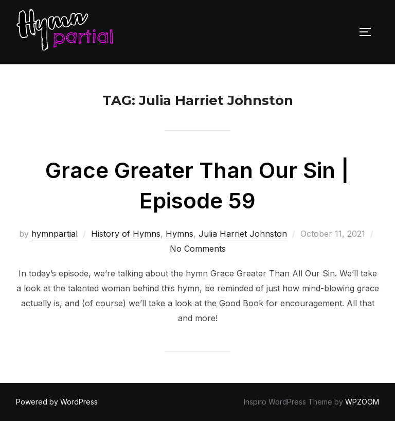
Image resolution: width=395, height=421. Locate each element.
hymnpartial (54, 234)
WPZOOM (362, 401)
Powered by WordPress (57, 401)
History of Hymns (125, 234)
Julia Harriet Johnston (243, 234)
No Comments (198, 248)
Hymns (179, 234)
